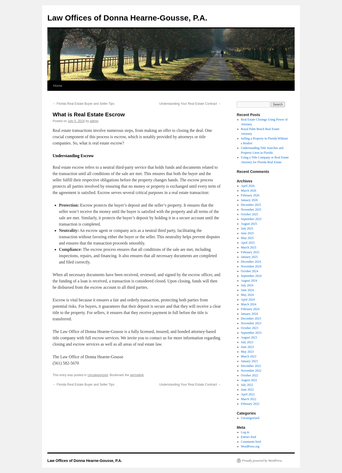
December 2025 (251, 205)
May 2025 (247, 238)
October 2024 (249, 271)
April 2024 (248, 299)
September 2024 (251, 276)
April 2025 (248, 243)
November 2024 (251, 266)
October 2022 (249, 375)
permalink (137, 375)
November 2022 (251, 370)
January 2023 (249, 361)
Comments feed (251, 442)
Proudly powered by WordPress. (262, 460)
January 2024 (249, 314)
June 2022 (247, 389)
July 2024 (247, 285)
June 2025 (247, 233)
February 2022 (250, 404)
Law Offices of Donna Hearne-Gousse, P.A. (127, 17)
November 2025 (251, 209)
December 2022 (251, 366)
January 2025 (249, 257)
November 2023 (251, 323)
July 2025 (247, 228)
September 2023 (251, 333)
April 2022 (248, 394)
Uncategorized (98, 375)
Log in (245, 432)
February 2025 (250, 252)
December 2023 (251, 318)
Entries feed (248, 437)
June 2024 (247, 290)
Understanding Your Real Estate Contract (190, 104)
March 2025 (248, 247)
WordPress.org (250, 446)
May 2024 (247, 295)
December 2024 (251, 261)
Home (57, 86)
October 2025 (249, 214)
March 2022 (248, 399)
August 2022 (249, 380)
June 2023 (247, 347)
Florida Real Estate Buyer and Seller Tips (83, 104)
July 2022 (247, 385)
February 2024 (250, 309)
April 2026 (248, 186)
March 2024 (248, 304)
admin (94, 121)
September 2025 (251, 219)
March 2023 (248, 356)
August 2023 (249, 337)
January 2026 (249, 200)
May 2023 (247, 351)
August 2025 (249, 224)
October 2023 (249, 328)
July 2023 (247, 342)
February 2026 (250, 195)
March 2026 (248, 190)
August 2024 (249, 280)
